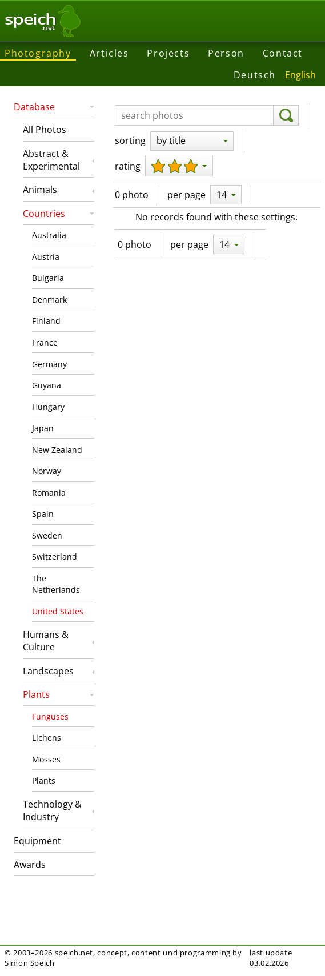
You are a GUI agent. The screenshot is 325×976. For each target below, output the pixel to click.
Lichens (46, 737)
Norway (46, 470)
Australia (49, 235)
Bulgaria (48, 277)
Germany (49, 364)
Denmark (49, 299)
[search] (286, 115)
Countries (44, 213)
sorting (130, 140)
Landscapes (48, 671)
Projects (168, 53)
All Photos (44, 129)
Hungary (48, 406)
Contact (283, 53)
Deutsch (255, 75)
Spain (43, 513)
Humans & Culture (46, 640)
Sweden (47, 535)
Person (226, 53)
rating (128, 166)
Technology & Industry (52, 810)
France (45, 342)
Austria (45, 256)
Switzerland (54, 556)
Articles (109, 53)
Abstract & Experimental (51, 159)
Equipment (37, 840)
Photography (38, 53)
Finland (46, 320)
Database (34, 107)
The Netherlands (56, 584)
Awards (30, 864)
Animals (40, 189)
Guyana (46, 385)
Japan (43, 428)
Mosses (46, 759)
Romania (49, 492)
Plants (36, 694)
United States (57, 611)
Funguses (50, 716)
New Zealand (57, 449)
